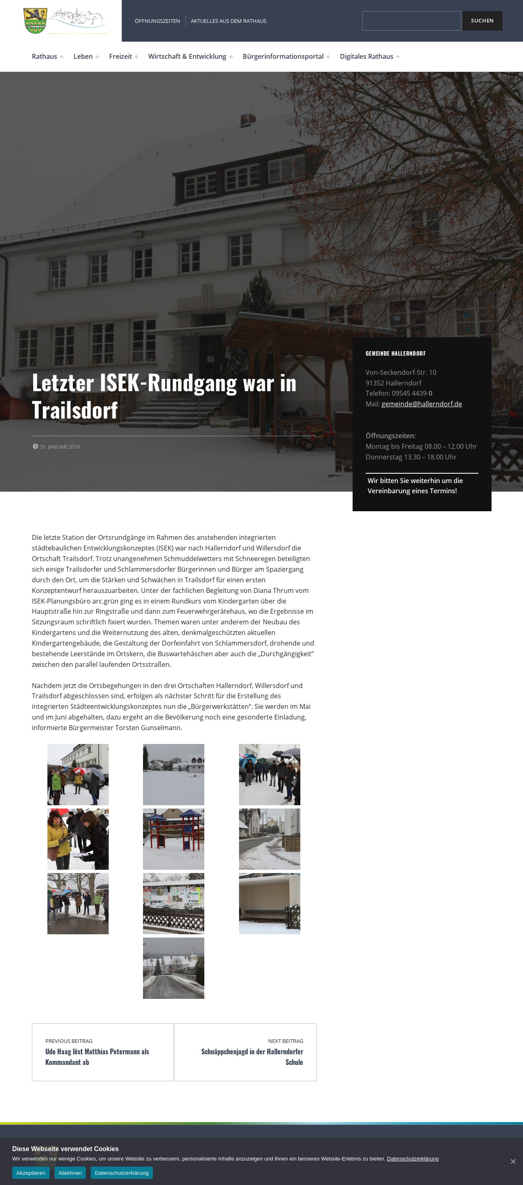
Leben (83, 56)
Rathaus (44, 56)
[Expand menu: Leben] (97, 57)
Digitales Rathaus (366, 56)
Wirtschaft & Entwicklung (187, 56)
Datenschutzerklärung (412, 1159)
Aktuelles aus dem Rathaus (228, 21)
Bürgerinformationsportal (283, 56)
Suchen (482, 20)
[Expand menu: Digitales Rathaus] (398, 57)
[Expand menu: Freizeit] (136, 57)
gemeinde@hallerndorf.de (422, 403)
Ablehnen (70, 1173)
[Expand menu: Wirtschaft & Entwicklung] (231, 57)
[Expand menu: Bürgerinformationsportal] (328, 57)
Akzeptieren (30, 1173)
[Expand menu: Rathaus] (62, 57)
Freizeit (120, 56)
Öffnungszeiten (157, 21)
